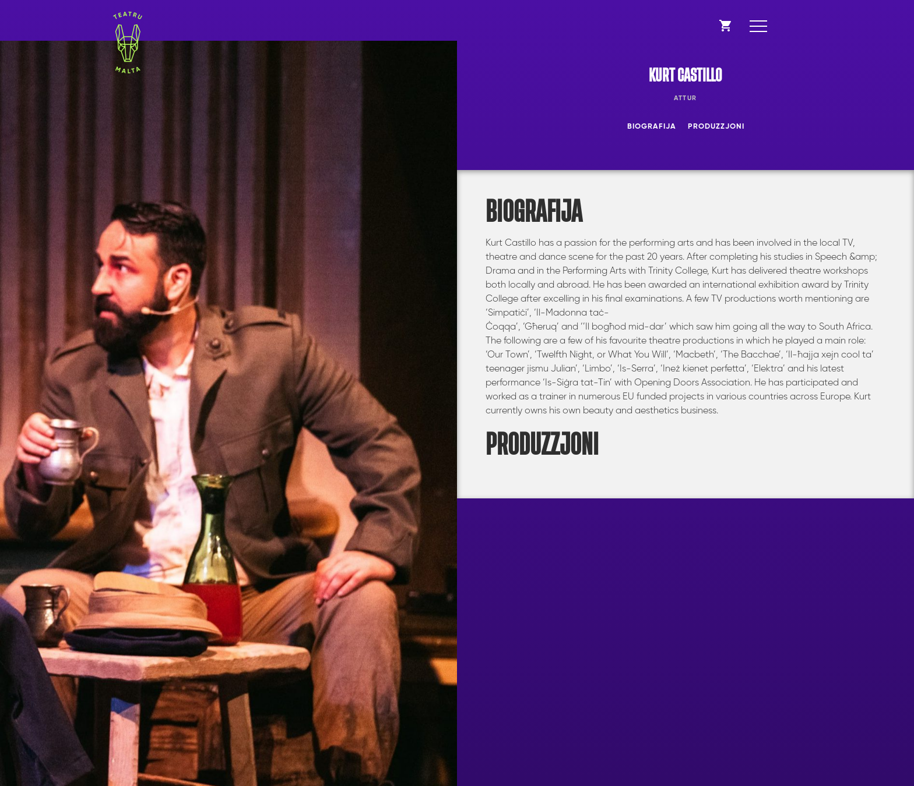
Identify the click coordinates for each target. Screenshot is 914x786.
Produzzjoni (716, 126)
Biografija (651, 126)
